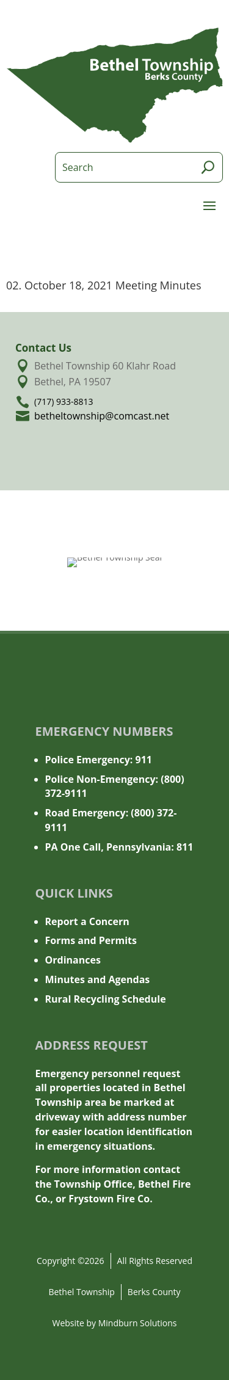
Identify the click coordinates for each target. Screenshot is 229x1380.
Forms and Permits (91, 940)
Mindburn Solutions (137, 1323)
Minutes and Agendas (97, 979)
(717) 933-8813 (63, 401)
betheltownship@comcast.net (101, 416)
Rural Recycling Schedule (105, 999)
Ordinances (73, 960)
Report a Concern (87, 921)
